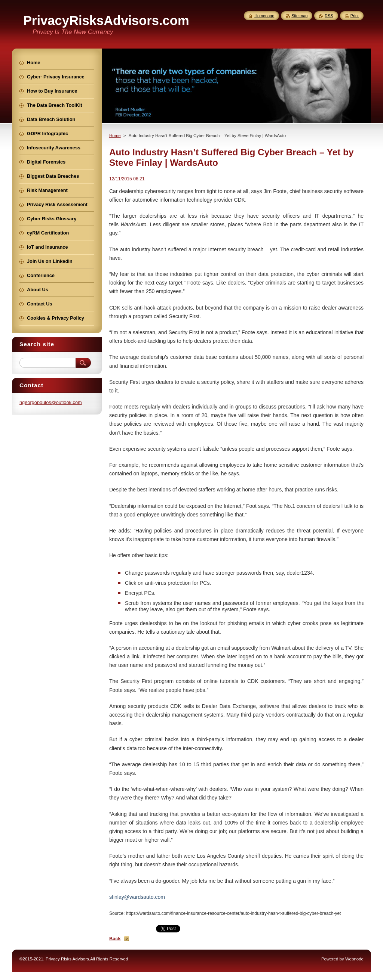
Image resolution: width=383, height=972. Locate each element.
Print (354, 15)
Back (115, 938)
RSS (329, 15)
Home (115, 135)
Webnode (354, 959)
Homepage (264, 15)
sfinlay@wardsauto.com (137, 897)
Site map (299, 15)
